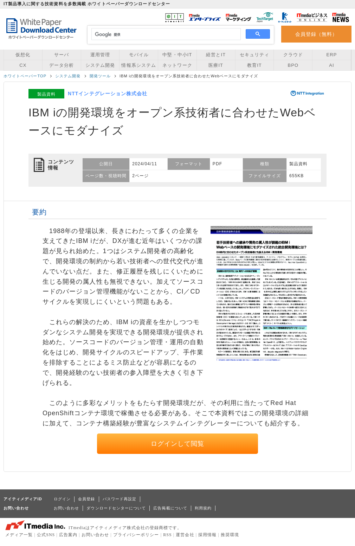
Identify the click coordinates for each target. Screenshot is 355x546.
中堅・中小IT (177, 54)
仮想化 (22, 54)
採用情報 (207, 534)
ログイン (62, 499)
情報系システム (138, 65)
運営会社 (185, 534)
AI (331, 65)
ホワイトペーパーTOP (25, 76)
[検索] (165, 34)
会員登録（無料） (316, 34)
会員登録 (86, 499)
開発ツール (100, 76)
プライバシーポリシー (136, 534)
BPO (293, 65)
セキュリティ (254, 54)
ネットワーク (177, 65)
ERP (332, 54)
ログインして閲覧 (178, 443)
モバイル (139, 54)
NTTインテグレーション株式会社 (107, 93)
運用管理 (100, 54)
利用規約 (203, 508)
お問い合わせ (66, 508)
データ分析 (61, 65)
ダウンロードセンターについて (116, 508)
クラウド (293, 54)
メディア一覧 (19, 534)
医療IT (215, 65)
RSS (167, 534)
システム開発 (100, 65)
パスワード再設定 (120, 499)
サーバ (61, 54)
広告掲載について (170, 508)
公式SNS (46, 534)
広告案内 (68, 534)
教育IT (254, 65)
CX (22, 65)
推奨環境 (230, 534)
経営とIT (216, 54)
